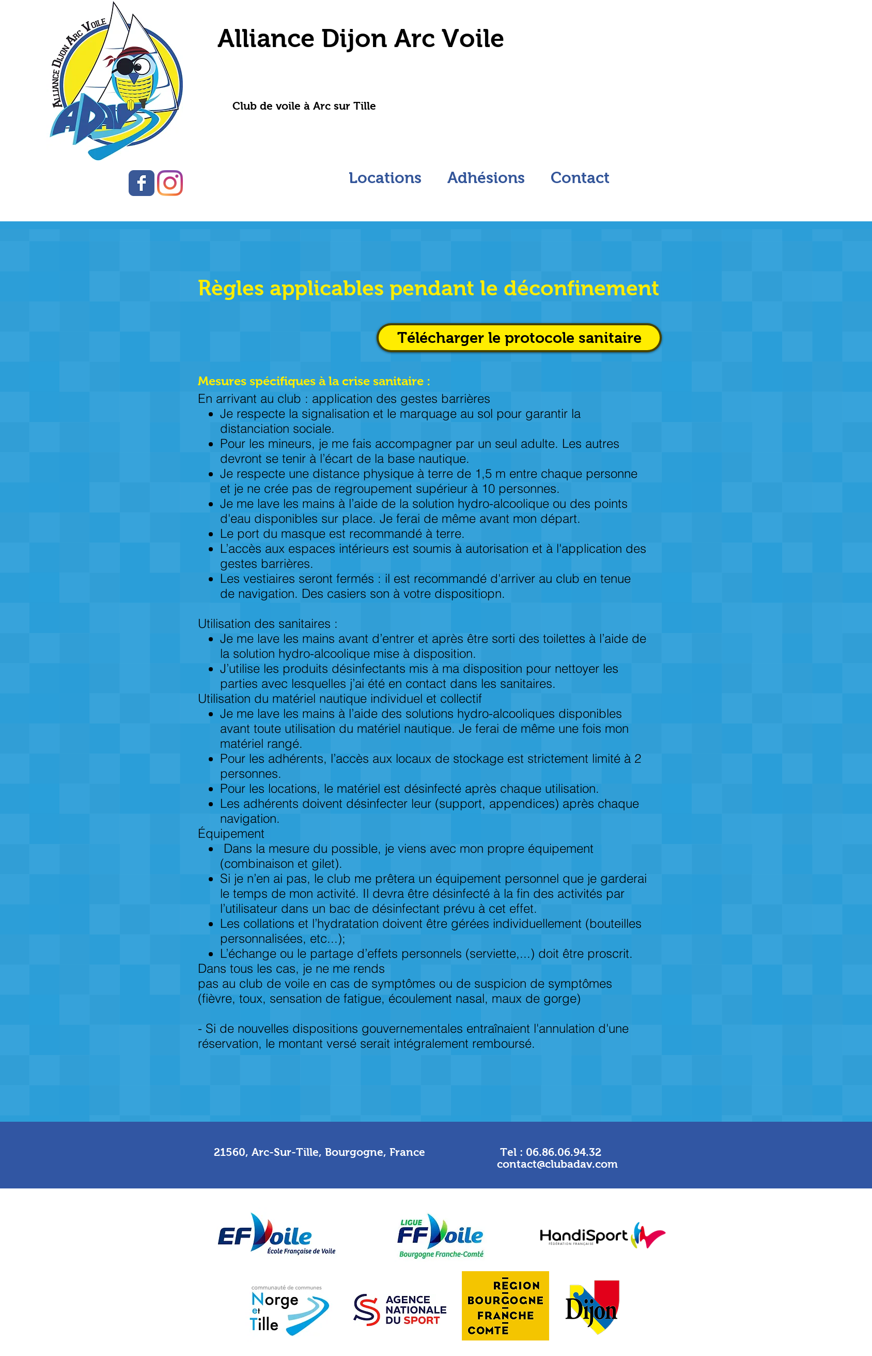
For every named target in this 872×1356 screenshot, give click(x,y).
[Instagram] (170, 183)
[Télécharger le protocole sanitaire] (519, 337)
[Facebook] (141, 183)
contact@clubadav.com (557, 1164)
